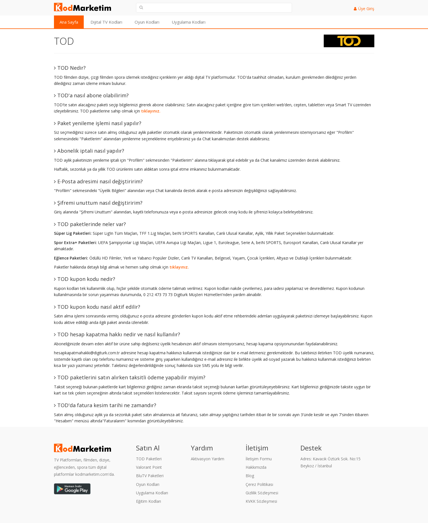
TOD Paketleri (149, 458)
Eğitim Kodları (148, 501)
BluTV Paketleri (150, 475)
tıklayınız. (150, 111)
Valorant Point (149, 467)
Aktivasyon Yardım (207, 458)
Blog (250, 475)
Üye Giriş (366, 8)
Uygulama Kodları (188, 22)
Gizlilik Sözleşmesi (262, 492)
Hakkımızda (256, 467)
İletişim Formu (259, 458)
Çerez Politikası (259, 484)
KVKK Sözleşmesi (261, 501)
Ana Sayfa (69, 22)
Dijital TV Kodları (106, 22)
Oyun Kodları (147, 22)
